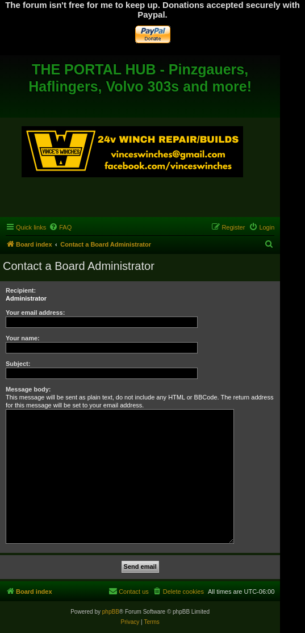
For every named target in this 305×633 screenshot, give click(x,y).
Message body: (28, 389)
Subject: (18, 363)
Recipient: (21, 290)
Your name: (23, 338)
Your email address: (35, 312)
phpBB (110, 612)
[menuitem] (60, 227)
